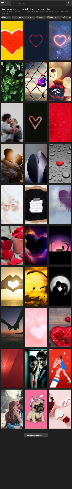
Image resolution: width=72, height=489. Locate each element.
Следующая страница (36, 435)
